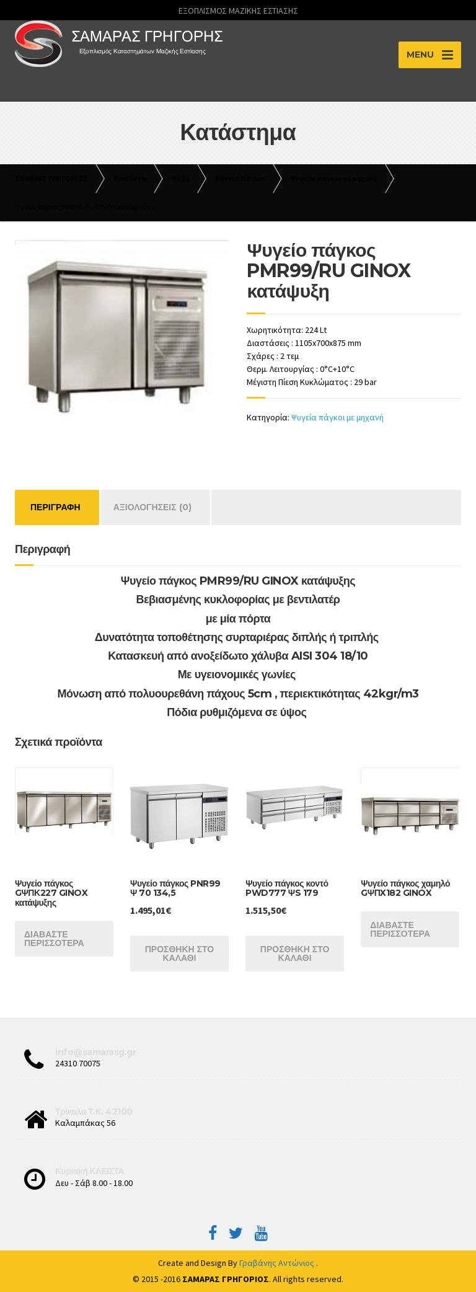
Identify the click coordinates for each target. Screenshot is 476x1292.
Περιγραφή (55, 507)
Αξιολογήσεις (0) (152, 507)
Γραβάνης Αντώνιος (277, 1262)
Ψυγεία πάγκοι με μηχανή (337, 417)
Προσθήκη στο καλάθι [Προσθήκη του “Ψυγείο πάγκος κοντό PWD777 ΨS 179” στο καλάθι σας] (295, 953)
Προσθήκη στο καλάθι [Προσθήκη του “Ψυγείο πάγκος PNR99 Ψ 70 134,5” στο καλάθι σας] (179, 953)
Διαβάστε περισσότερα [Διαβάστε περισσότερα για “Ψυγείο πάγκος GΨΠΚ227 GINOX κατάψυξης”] (54, 939)
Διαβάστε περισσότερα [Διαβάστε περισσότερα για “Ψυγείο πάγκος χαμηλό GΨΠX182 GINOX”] (400, 929)
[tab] (55, 507)
